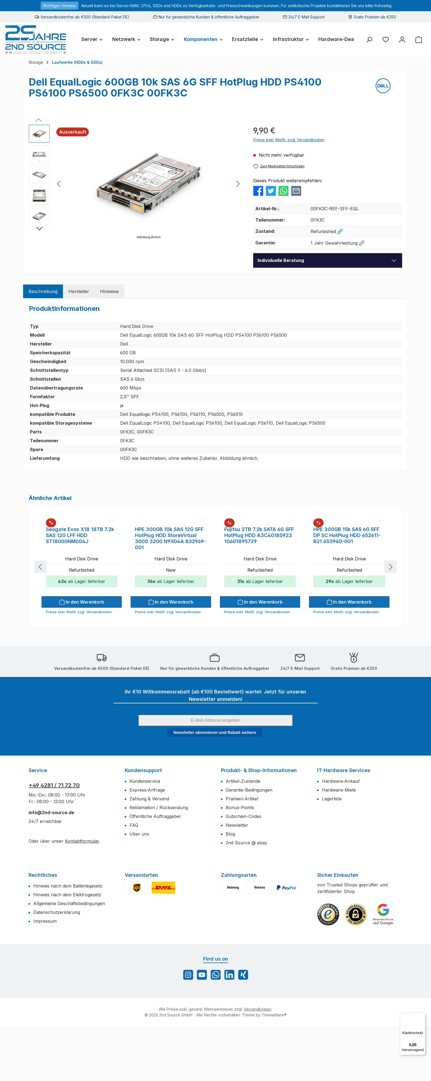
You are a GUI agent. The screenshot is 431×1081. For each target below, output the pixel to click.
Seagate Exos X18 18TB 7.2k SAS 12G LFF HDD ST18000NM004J (80, 590)
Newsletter (237, 880)
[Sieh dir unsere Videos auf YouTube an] (202, 1030)
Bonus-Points (240, 862)
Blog (230, 889)
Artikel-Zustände (243, 836)
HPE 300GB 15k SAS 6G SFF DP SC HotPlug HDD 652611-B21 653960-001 (347, 590)
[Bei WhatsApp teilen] (283, 190)
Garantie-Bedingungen (249, 845)
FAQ (133, 880)
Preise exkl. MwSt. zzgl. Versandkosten (288, 139)
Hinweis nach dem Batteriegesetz (67, 941)
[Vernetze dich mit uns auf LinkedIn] (229, 1030)
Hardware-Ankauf (341, 836)
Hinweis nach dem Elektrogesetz (67, 949)
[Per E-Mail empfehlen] (296, 190)
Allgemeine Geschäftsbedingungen (69, 958)
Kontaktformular (82, 896)
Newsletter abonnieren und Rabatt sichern (214, 787)
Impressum (45, 976)
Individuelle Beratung (281, 260)
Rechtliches (43, 930)
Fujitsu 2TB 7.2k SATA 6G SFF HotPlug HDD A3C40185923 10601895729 (259, 590)
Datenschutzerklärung (56, 967)
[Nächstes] (238, 184)
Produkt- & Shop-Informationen (259, 825)
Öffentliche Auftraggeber (155, 871)
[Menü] (422, 1016)
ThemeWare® (274, 1070)
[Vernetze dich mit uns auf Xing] (243, 1030)
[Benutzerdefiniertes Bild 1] (328, 969)
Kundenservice (144, 836)
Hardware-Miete (339, 845)
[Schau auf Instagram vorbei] (188, 1030)
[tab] (43, 291)
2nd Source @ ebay (246, 897)
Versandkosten (257, 1064)
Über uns (139, 889)
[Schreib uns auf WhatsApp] (215, 1030)
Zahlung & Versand (149, 853)
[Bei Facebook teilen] (258, 190)
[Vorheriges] (59, 184)
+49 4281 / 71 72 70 (54, 840)
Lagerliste (332, 853)
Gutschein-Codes (243, 871)
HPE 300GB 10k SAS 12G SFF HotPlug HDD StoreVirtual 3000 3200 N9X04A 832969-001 (170, 593)
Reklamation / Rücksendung (158, 862)
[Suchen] (369, 39)
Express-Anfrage (147, 845)
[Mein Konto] (402, 39)
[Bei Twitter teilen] (271, 190)
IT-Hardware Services (343, 825)
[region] (135, 184)
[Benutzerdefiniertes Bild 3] (383, 969)
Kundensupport (143, 825)
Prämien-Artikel (242, 853)
